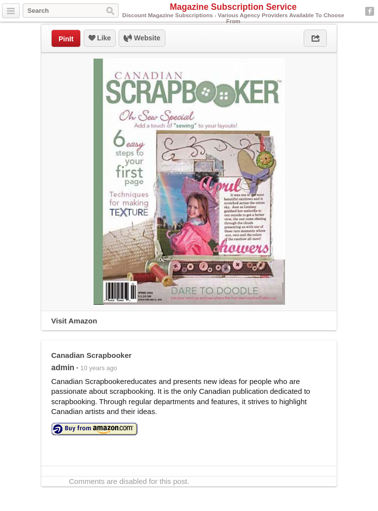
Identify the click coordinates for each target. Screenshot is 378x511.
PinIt (66, 39)
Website (142, 38)
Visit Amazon (74, 321)
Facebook (370, 11)
